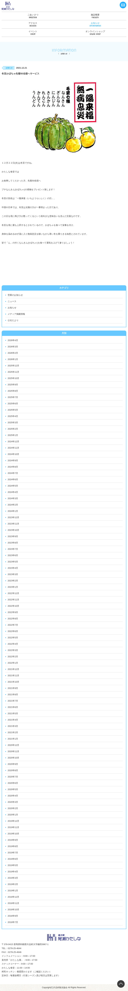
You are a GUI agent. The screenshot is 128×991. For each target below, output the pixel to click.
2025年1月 (13, 435)
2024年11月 (13, 448)
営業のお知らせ (15, 295)
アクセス (32, 23)
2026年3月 (13, 346)
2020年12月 (13, 745)
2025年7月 (13, 397)
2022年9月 (13, 612)
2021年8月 (13, 694)
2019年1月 (13, 890)
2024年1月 (13, 511)
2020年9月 (13, 764)
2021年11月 (13, 675)
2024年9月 (13, 460)
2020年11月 (13, 751)
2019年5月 (13, 865)
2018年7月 (13, 922)
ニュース (12, 301)
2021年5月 (13, 713)
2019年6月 (13, 859)
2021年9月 (13, 688)
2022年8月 (13, 618)
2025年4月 (13, 416)
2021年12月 (13, 669)
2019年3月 (13, 878)
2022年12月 (13, 593)
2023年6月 (13, 555)
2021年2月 (13, 732)
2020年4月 (13, 795)
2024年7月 (13, 473)
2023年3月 (13, 574)
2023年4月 (13, 568)
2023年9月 (13, 536)
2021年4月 (13, 720)
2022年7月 (13, 625)
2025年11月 (13, 372)
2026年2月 (13, 353)
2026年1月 (13, 359)
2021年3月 (13, 726)
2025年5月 (13, 410)
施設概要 (95, 14)
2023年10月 (13, 530)
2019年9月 (13, 840)
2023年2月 (13, 580)
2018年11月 (13, 903)
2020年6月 (13, 783)
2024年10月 (13, 454)
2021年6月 (13, 707)
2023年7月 (13, 549)
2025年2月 (13, 429)
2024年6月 (13, 479)
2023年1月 (13, 587)
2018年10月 (13, 909)
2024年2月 (13, 504)
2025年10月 (13, 378)
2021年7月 (13, 701)
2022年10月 (13, 606)
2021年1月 (13, 739)
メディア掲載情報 (16, 314)
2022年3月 (13, 650)
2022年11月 (13, 599)
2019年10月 (13, 833)
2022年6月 (13, 631)
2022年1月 (13, 663)
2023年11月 (13, 523)
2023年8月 (13, 542)
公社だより (13, 320)
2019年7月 (13, 852)
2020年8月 (13, 770)
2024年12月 (13, 441)
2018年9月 (13, 916)
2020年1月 (13, 814)
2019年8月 (13, 846)
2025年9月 (13, 384)
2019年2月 (13, 884)
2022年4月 (13, 644)
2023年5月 (13, 561)
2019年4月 (13, 871)
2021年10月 (13, 682)
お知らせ (95, 23)
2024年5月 (13, 486)
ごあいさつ (33, 14)
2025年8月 (13, 391)
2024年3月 (13, 498)
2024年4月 (13, 492)
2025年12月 (13, 365)
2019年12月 (13, 821)
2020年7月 (13, 776)
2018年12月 (13, 897)
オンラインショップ (95, 31)
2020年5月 (13, 789)
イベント (32, 31)
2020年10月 (13, 757)
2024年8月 (13, 467)
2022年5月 (13, 637)
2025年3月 (13, 422)
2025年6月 (13, 403)
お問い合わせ (123, 5)
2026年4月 (13, 340)
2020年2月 (13, 808)
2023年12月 (13, 517)
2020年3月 (13, 802)
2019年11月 (13, 827)
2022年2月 (13, 656)
